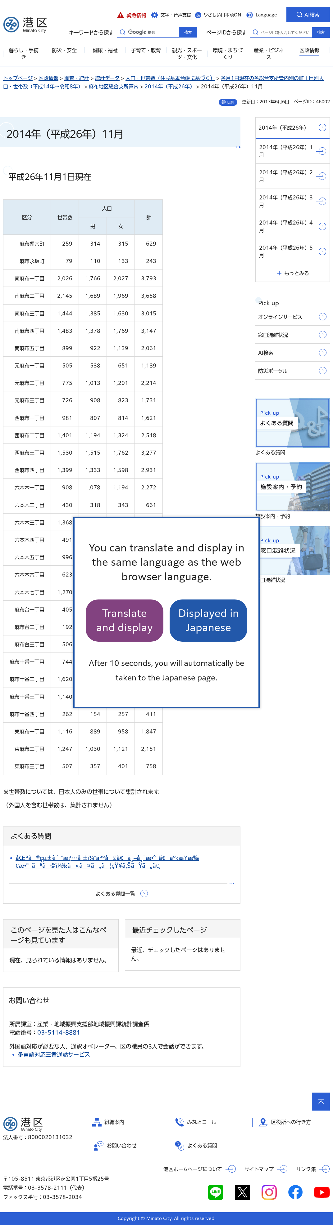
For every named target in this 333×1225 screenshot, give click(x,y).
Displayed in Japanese (208, 620)
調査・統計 (76, 78)
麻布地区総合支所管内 (114, 86)
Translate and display (124, 620)
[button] (131, 14)
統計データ (107, 78)
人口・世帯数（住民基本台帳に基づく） (170, 78)
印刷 (230, 102)
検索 (321, 32)
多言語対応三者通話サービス (54, 1054)
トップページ (18, 78)
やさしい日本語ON (222, 15)
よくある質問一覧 (115, 893)
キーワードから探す (122, 32)
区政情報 (48, 78)
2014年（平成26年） (169, 86)
